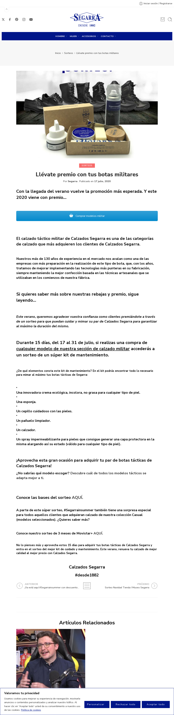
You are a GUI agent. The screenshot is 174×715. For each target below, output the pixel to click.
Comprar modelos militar (87, 216)
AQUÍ (77, 497)
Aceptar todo (156, 704)
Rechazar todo (126, 704)
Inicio (58, 53)
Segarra (72, 181)
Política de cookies (31, 710)
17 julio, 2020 (102, 181)
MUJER (73, 36)
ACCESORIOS (89, 36)
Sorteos (68, 53)
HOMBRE (60, 36)
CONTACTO (107, 36)
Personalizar (95, 704)
